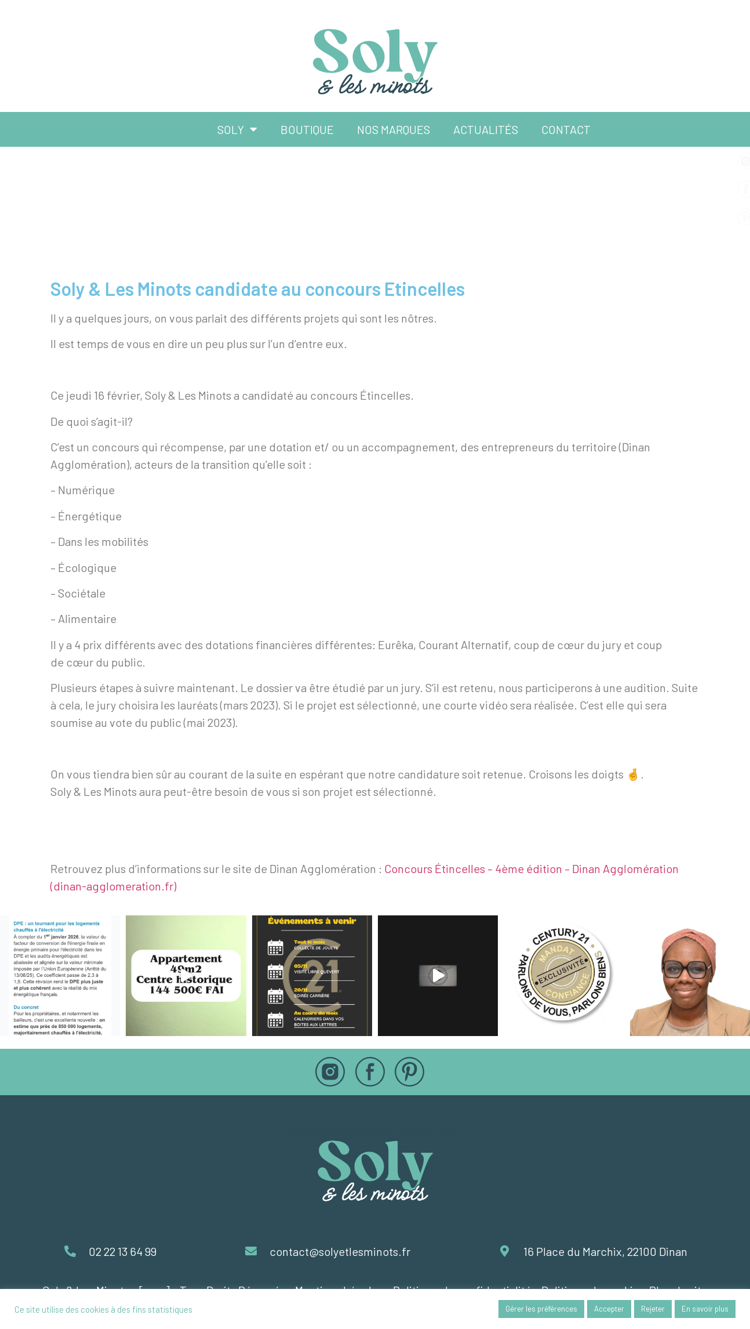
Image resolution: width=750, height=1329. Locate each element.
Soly (237, 129)
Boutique (307, 129)
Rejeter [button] (653, 1308)
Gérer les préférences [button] (541, 1308)
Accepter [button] (609, 1308)
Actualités (485, 129)
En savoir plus (705, 1308)
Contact (566, 129)
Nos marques (393, 129)
